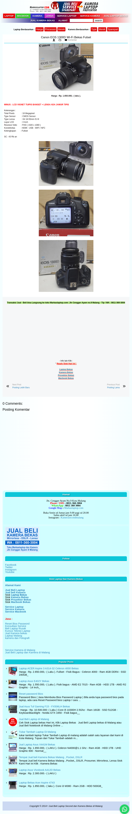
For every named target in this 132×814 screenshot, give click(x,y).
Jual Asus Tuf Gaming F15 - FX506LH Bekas (44, 706)
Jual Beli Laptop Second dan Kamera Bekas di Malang (75, 806)
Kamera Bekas (66, 372)
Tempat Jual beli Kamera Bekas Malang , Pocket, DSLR (50, 757)
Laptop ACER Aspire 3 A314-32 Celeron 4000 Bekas (49, 668)
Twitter (9, 567)
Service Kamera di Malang (20, 650)
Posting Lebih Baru (21, 387)
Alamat (63, 20)
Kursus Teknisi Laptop (17, 630)
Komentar (72, 40)
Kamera (37, 16)
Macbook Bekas (66, 378)
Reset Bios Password (17, 623)
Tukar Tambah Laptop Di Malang (37, 731)
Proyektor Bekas (66, 375)
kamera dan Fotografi (17, 638)
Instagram (11, 569)
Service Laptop (66, 16)
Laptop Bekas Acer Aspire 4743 (37, 782)
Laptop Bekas (66, 369)
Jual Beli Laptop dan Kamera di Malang (27, 652)
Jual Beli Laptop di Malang (34, 719)
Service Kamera (90, 16)
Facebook (10, 564)
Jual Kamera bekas (16, 633)
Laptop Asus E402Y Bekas (34, 681)
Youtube (10, 572)
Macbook (23, 16)
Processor (50, 29)
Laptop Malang (13, 635)
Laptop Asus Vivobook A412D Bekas (39, 769)
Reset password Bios (31, 693)
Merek (61, 29)
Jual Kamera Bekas (42, 20)
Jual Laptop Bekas (116, 16)
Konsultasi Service (15, 626)
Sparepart (113, 29)
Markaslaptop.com (73, 508)
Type (93, 29)
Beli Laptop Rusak (15, 628)
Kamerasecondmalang (72, 517)
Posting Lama (113, 387)
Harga (39, 29)
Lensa (49, 16)
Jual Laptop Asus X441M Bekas (37, 744)
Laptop (9, 16)
